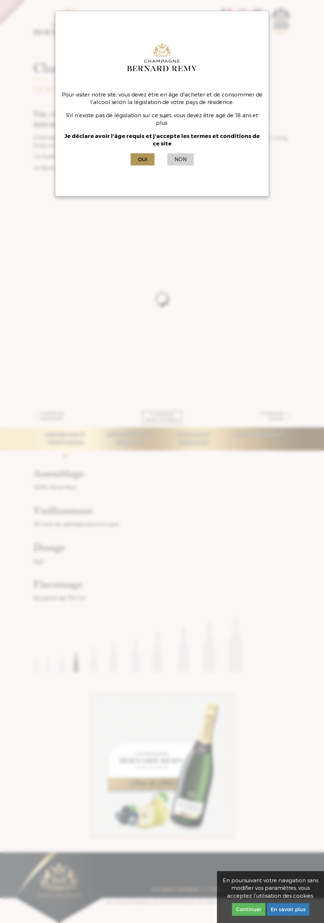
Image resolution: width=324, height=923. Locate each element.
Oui (142, 159)
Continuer (249, 909)
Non (180, 159)
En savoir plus (288, 909)
